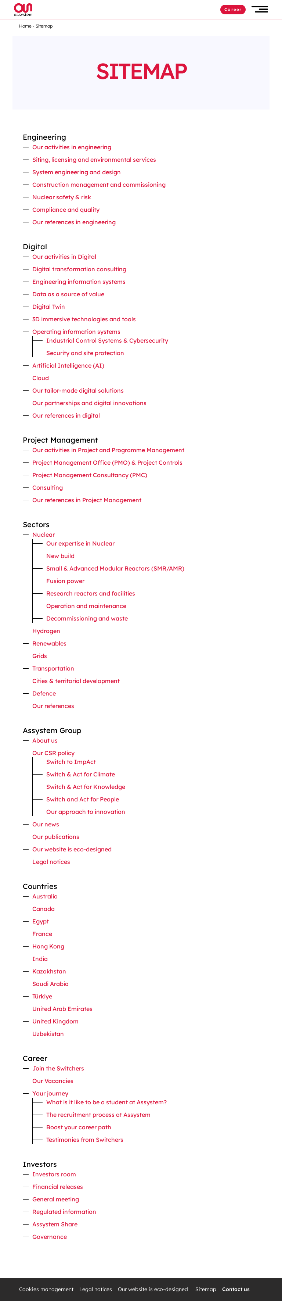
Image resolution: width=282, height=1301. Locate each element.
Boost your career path (78, 1127)
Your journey (50, 1093)
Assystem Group (52, 730)
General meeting (55, 1199)
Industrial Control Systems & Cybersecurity (107, 340)
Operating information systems (76, 331)
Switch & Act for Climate (80, 774)
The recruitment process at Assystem (98, 1114)
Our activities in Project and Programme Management (108, 450)
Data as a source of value (68, 294)
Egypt (40, 921)
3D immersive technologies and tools (84, 319)
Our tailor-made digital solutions (78, 390)
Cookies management (46, 1289)
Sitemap (205, 1289)
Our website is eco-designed (72, 849)
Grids (39, 656)
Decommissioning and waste (87, 618)
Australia (45, 896)
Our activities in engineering (71, 147)
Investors (40, 1164)
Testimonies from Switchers (84, 1139)
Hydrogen (46, 631)
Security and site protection (85, 353)
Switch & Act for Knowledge (85, 786)
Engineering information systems (79, 281)
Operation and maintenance (86, 606)
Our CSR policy (53, 753)
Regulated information (64, 1211)
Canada (43, 908)
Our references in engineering (74, 222)
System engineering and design (76, 172)
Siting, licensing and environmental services (94, 159)
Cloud (40, 378)
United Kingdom (55, 1021)
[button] (260, 9)
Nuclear (43, 534)
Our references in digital (66, 415)
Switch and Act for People (82, 799)
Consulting (47, 487)
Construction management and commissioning (99, 184)
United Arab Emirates (62, 1008)
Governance (49, 1236)
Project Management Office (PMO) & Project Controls (107, 462)
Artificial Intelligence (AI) (68, 365)
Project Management (60, 439)
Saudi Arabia (50, 983)
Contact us (236, 1289)
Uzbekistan (48, 1033)
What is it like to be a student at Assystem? (106, 1102)
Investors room (54, 1174)
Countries (40, 886)
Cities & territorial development (76, 681)
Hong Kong (48, 946)
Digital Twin (48, 306)
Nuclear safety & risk (61, 197)
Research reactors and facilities (90, 593)
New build (60, 556)
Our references (53, 706)
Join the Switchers (58, 1068)
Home (25, 26)
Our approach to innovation (85, 811)
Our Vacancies (52, 1080)
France (42, 933)
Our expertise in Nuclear (80, 543)
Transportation (53, 668)
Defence (44, 693)
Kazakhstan (49, 971)
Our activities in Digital (64, 256)
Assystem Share (54, 1224)
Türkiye (42, 996)
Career (233, 9)
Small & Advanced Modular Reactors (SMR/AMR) (115, 568)
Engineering (44, 137)
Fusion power (65, 581)
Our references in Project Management (86, 500)
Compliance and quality (66, 209)
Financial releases (57, 1186)
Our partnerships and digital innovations (89, 403)
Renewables (49, 643)
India (40, 958)
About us (45, 740)
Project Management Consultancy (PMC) (89, 475)
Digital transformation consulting (79, 269)
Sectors (36, 524)
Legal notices (51, 861)
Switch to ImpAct (71, 761)
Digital (35, 246)
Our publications (55, 836)
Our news (45, 824)
